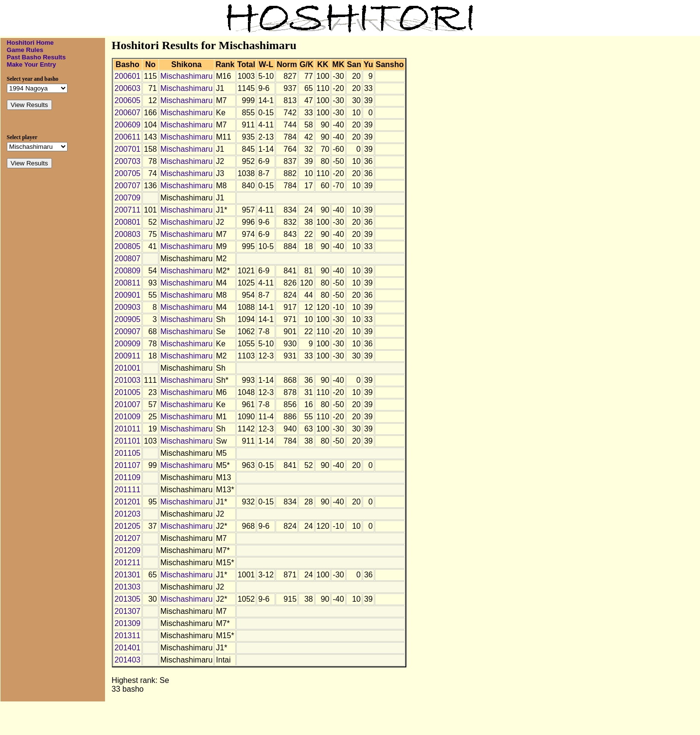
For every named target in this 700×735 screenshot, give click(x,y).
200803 (127, 234)
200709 (127, 198)
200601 (127, 76)
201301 (127, 575)
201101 (127, 441)
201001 (127, 368)
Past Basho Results (36, 57)
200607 (127, 112)
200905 (127, 319)
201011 (127, 429)
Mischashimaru (186, 76)
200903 (127, 307)
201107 (127, 465)
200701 (127, 149)
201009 (127, 416)
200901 (127, 295)
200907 (127, 331)
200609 (127, 125)
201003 (127, 380)
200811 (127, 283)
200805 (127, 246)
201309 (127, 623)
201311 (127, 635)
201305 (127, 599)
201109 (127, 477)
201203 (127, 514)
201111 (127, 489)
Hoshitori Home (30, 42)
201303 (127, 587)
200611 (127, 137)
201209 (127, 550)
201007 (127, 404)
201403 (127, 660)
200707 (127, 185)
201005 (127, 392)
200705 (127, 173)
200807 (127, 258)
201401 (127, 648)
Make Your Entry (31, 64)
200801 (127, 222)
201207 (127, 538)
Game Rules (25, 50)
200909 (127, 344)
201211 (127, 562)
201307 (127, 611)
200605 (127, 100)
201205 (127, 526)
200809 (127, 271)
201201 (127, 502)
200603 (127, 88)
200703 (127, 161)
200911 (127, 356)
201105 (127, 453)
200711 (127, 210)
